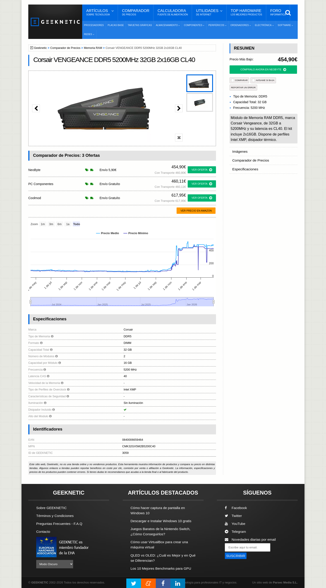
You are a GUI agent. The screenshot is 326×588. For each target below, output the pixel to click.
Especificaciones (245, 169)
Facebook (236, 508)
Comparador (135, 12)
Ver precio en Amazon (196, 210)
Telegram (235, 531)
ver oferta (202, 170)
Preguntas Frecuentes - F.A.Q (59, 524)
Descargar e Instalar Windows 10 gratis (161, 521)
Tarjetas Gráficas (140, 25)
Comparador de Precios (65, 48)
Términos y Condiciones (55, 516)
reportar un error (243, 87)
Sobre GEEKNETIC (51, 508)
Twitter (233, 516)
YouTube (235, 524)
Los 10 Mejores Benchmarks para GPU (161, 568)
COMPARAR (239, 80)
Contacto (43, 531)
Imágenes (240, 151)
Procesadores (94, 25)
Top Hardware (246, 12)
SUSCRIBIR (235, 556)
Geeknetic (40, 48)
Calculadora (173, 12)
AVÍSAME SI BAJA (263, 80)
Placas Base (116, 25)
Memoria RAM (93, 48)
